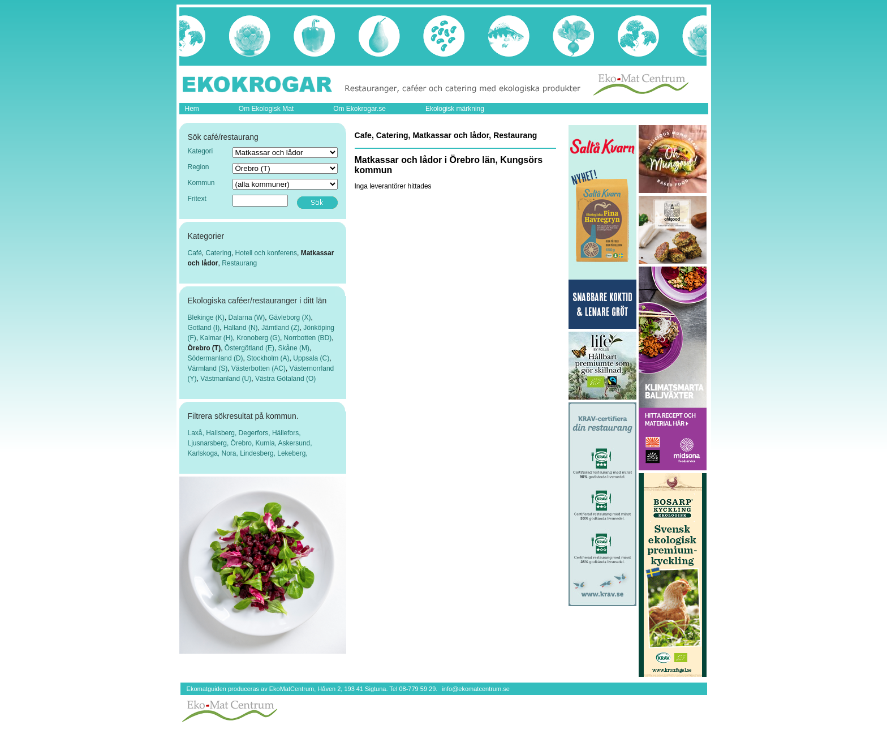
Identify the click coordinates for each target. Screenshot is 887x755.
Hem (192, 109)
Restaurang (239, 263)
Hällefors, (286, 433)
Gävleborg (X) (290, 317)
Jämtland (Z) (280, 328)
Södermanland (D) (215, 358)
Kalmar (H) (216, 338)
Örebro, (243, 443)
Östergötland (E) (249, 348)
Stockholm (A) (268, 358)
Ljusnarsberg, (209, 443)
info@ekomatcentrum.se (475, 688)
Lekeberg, (292, 453)
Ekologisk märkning (454, 109)
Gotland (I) (204, 328)
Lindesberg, (258, 453)
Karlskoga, (205, 453)
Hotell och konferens (266, 253)
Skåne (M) (293, 348)
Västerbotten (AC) (258, 368)
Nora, (231, 453)
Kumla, (267, 443)
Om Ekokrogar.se (359, 109)
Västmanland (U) (225, 379)
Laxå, (197, 433)
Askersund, (295, 443)
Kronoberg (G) (258, 338)
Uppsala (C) (311, 358)
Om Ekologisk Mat (266, 109)
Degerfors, (255, 433)
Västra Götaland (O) (285, 379)
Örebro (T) (204, 348)
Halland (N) (240, 328)
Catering (218, 253)
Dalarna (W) (247, 317)
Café (195, 253)
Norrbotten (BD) (308, 338)
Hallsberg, (222, 433)
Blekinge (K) (206, 317)
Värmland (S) (208, 368)
